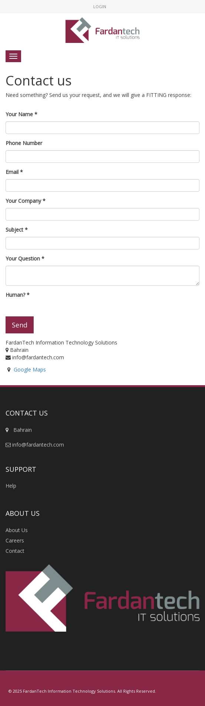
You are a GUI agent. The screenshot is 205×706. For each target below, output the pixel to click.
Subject (14, 229)
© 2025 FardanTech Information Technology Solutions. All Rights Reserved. (82, 691)
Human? (15, 294)
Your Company (23, 200)
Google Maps (30, 369)
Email (12, 171)
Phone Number (24, 143)
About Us (17, 530)
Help (11, 485)
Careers (15, 540)
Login (99, 6)
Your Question (23, 258)
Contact (15, 550)
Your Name (19, 114)
